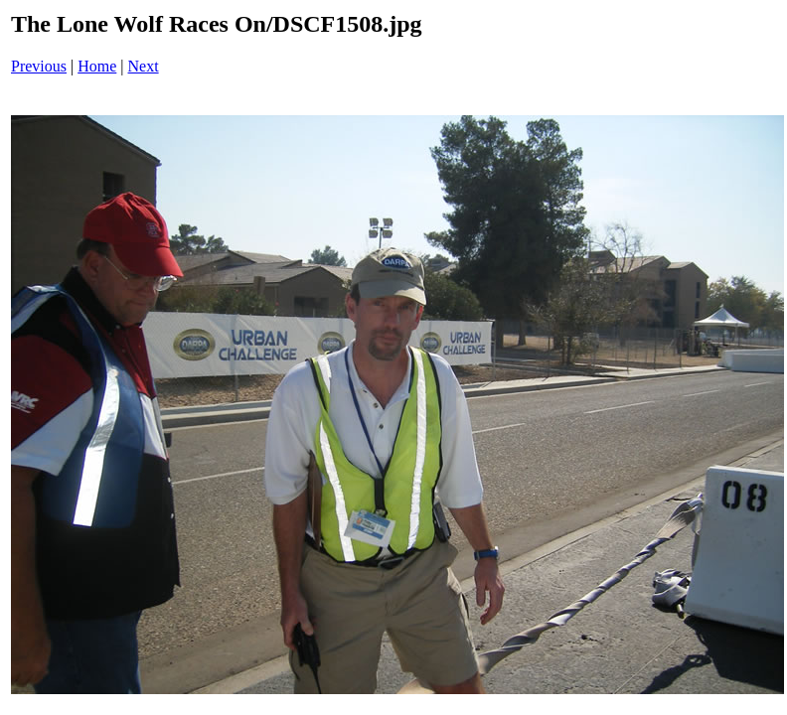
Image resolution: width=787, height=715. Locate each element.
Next (143, 66)
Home (97, 66)
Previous (39, 66)
